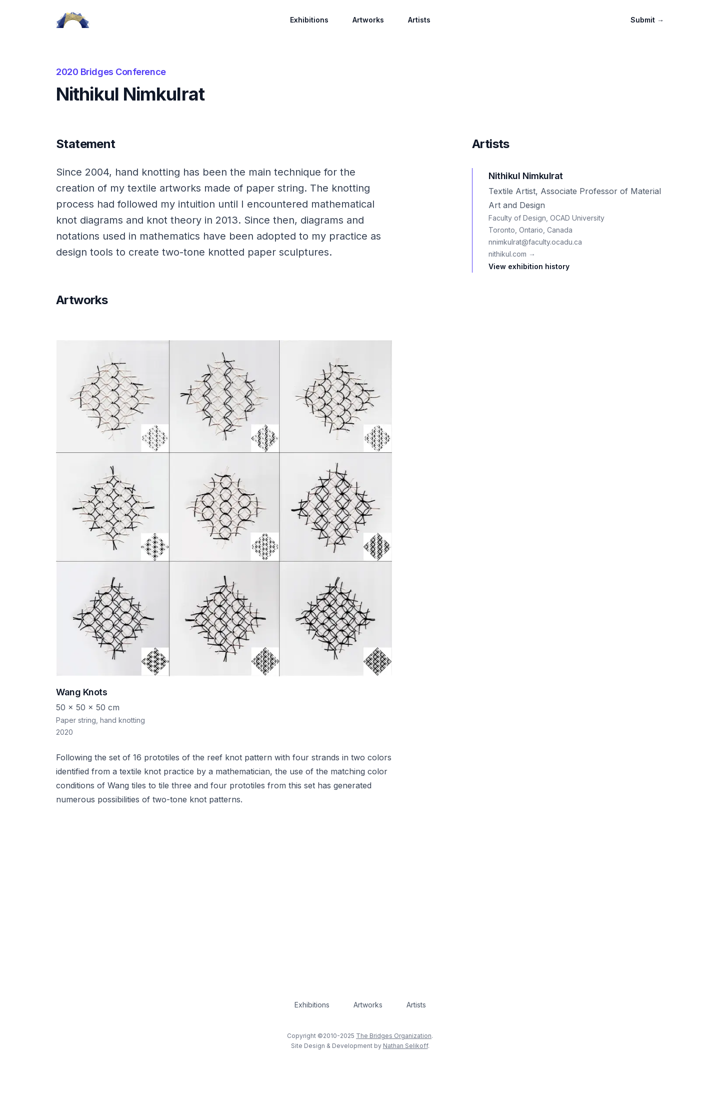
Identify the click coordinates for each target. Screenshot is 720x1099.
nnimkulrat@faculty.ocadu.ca (535, 242)
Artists (419, 20)
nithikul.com (512, 254)
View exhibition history (529, 266)
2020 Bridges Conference (111, 72)
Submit (647, 20)
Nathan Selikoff (405, 1045)
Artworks (368, 20)
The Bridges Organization (394, 1035)
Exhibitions (309, 20)
